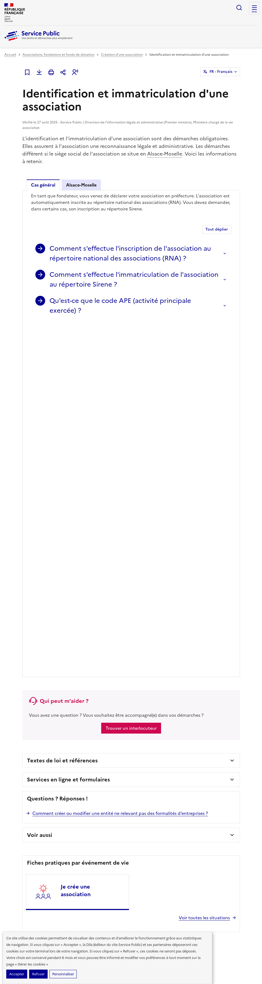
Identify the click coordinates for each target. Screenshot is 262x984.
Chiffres (204, 757)
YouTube (199, 722)
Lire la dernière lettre (20, 719)
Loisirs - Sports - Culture (86, 783)
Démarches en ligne (148, 757)
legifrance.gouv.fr (23, 901)
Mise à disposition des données (222, 765)
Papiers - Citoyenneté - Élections (29, 757)
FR (220, 72)
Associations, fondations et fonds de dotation (58, 54)
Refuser (38, 974)
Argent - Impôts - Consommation (94, 757)
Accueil (10, 54)
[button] (75, 72)
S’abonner (19, 706)
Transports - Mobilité (20, 800)
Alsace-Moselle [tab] (81, 185)
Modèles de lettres (147, 783)
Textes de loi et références (62, 412)
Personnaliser (63, 974)
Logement (12, 792)
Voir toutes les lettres (59, 719)
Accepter (16, 974)
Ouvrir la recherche (239, 7)
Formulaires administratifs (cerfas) (159, 765)
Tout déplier (216, 229)
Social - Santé (15, 774)
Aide (201, 783)
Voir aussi (39, 486)
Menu (254, 12)
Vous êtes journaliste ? (215, 800)
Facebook (199, 707)
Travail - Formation (19, 783)
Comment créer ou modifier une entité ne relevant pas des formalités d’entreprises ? (120, 464)
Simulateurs (142, 774)
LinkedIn (230, 707)
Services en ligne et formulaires (68, 431)
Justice (73, 765)
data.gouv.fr (97, 901)
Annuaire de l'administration (155, 809)
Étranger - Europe (82, 774)
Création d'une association (122, 54)
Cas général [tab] (43, 185)
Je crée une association (76, 542)
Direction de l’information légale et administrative (86, 883)
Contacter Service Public (217, 809)
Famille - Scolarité (18, 765)
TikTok (214, 707)
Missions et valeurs (212, 774)
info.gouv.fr (62, 901)
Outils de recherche (148, 792)
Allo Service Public (147, 800)
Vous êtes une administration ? (221, 792)
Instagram (245, 707)
